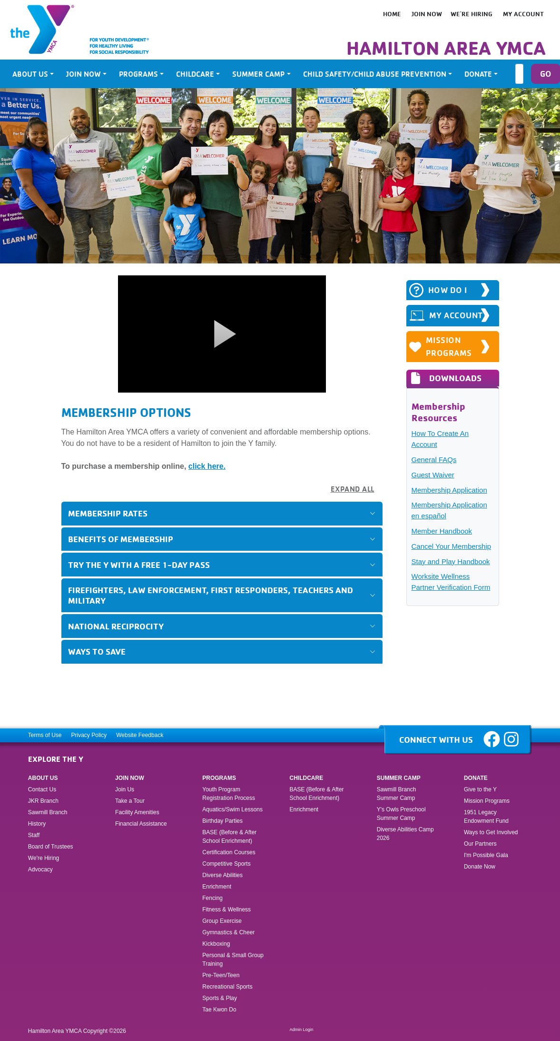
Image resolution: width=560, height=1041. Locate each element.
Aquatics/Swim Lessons (232, 809)
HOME (392, 14)
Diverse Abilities (222, 875)
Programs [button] (138, 74)
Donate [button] (478, 74)
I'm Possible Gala (486, 855)
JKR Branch (43, 801)
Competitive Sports (226, 863)
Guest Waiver (433, 475)
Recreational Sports (227, 986)
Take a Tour (130, 801)
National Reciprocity (116, 626)
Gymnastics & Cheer (228, 932)
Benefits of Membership (120, 539)
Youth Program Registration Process (228, 793)
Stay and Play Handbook (451, 561)
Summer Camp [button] (258, 74)
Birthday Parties (222, 821)
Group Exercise (222, 921)
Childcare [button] (195, 74)
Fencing (213, 898)
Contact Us (42, 789)
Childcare (307, 778)
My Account (523, 14)
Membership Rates (107, 513)
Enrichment (216, 886)
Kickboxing (216, 943)
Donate (476, 778)
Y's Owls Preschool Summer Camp (401, 813)
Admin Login (302, 1029)
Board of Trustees (50, 846)
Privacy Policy (89, 735)
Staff (33, 835)
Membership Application (449, 490)
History (37, 823)
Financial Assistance (141, 823)
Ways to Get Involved (491, 832)
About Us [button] (30, 74)
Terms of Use (45, 735)
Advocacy (40, 869)
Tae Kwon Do (219, 1009)
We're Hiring (471, 14)
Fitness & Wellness (226, 909)
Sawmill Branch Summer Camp (396, 793)
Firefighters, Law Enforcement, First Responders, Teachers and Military (210, 595)
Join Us (124, 789)
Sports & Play (220, 998)
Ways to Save (97, 651)
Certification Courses (228, 852)
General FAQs (434, 459)
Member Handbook (442, 531)
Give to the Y (480, 789)
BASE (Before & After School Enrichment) (229, 836)
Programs (219, 778)
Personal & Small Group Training (233, 959)
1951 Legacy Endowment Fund (486, 816)
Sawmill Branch (48, 812)
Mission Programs (440, 346)
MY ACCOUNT (446, 315)
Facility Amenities (137, 812)
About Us (43, 778)
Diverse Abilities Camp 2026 (405, 833)
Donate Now (479, 866)
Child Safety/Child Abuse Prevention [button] (374, 74)
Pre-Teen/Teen (220, 975)
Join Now (427, 14)
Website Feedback (139, 735)
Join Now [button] (83, 74)
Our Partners (480, 843)
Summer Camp (399, 778)
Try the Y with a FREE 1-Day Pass (139, 564)
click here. (207, 466)
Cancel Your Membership (451, 546)
